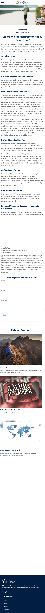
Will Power (3, 367)
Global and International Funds (10, 450)
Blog (5, 612)
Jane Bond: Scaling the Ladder (10, 409)
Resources (6, 609)
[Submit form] (5, 315)
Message (4, 300)
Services (6, 606)
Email (3, 290)
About (5, 603)
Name (3, 280)
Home (5, 600)
